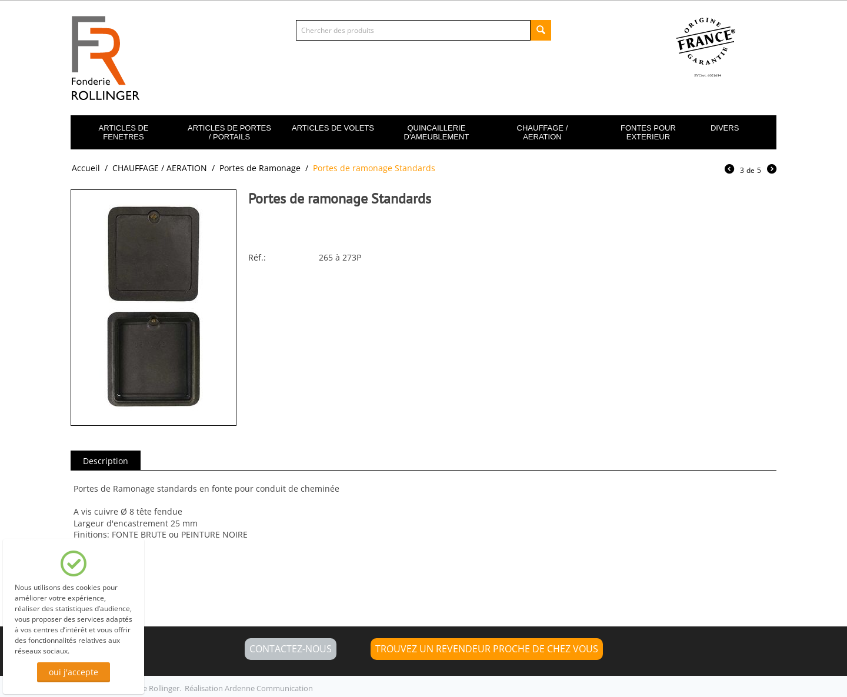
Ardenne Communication (269, 688)
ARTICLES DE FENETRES (123, 132)
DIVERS (725, 128)
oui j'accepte (73, 672)
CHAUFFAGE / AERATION (542, 132)
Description (105, 460)
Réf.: (257, 257)
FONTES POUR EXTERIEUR (648, 132)
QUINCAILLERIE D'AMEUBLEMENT (436, 132)
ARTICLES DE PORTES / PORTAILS (229, 132)
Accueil (86, 168)
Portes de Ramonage (260, 168)
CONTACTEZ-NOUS (290, 648)
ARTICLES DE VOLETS (333, 128)
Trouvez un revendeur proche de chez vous (486, 648)
